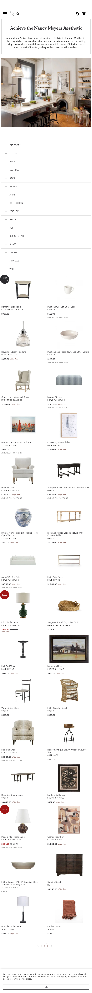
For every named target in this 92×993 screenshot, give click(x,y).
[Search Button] (18, 8)
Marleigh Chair (8, 743)
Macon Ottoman (55, 391)
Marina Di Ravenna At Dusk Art (16, 436)
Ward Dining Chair (10, 701)
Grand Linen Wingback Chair (15, 391)
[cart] (84, 8)
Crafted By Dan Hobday (58, 436)
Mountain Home (55, 660)
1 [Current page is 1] (44, 940)
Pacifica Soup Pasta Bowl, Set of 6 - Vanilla (68, 345)
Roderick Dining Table (12, 789)
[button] (46, 139)
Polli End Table (8, 660)
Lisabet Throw (54, 920)
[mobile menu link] (4, 8)
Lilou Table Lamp (9, 616)
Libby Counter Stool (57, 701)
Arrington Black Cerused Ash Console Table (68, 481)
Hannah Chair (7, 481)
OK (46, 987)
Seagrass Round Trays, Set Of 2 (62, 616)
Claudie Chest (54, 876)
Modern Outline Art (56, 789)
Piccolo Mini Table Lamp (13, 830)
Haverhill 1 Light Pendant (13, 345)
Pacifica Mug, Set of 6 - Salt (61, 300)
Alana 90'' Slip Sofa (10, 571)
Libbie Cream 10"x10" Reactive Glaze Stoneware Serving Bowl (19, 877)
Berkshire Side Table (11, 300)
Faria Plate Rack (55, 571)
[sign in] (77, 7)
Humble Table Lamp (11, 920)
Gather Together (55, 830)
